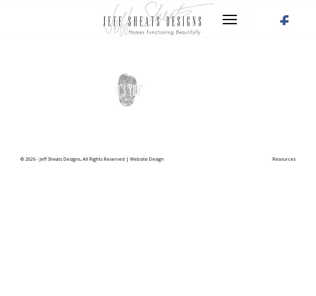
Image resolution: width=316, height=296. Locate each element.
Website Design (147, 159)
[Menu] (225, 18)
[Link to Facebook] (284, 22)
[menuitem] (281, 159)
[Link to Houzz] (263, 22)
